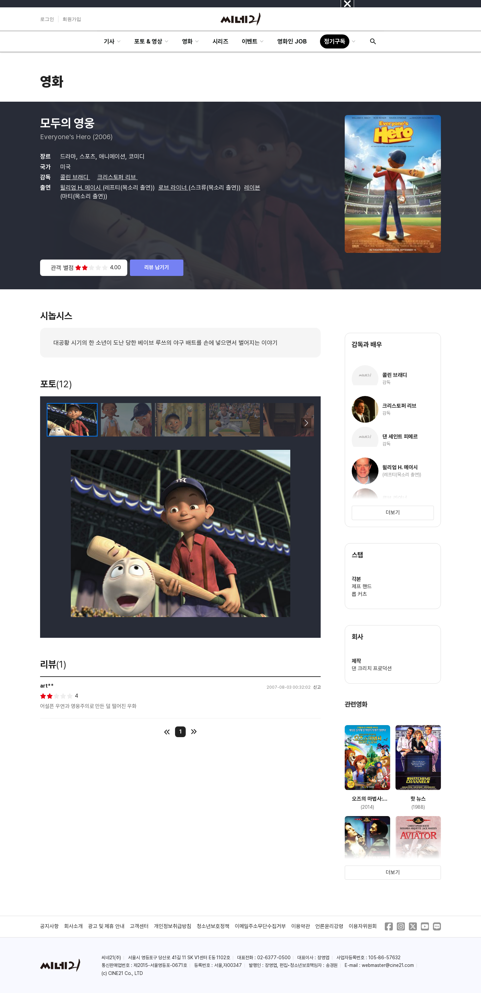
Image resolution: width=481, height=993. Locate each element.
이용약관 (300, 926)
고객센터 (139, 926)
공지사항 (49, 926)
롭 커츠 (359, 594)
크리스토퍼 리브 (117, 177)
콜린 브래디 (75, 177)
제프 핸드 (362, 586)
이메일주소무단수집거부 (260, 926)
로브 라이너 (173, 187)
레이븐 (252, 187)
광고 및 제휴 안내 (106, 926)
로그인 (47, 19)
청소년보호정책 (213, 926)
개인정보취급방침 (172, 926)
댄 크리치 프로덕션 (372, 668)
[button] (306, 423)
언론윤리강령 (329, 926)
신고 (317, 687)
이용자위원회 (363, 926)
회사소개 (73, 926)
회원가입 (71, 19)
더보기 (393, 512)
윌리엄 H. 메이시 (81, 187)
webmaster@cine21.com (388, 965)
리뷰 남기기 (156, 267)
